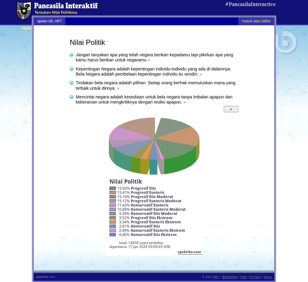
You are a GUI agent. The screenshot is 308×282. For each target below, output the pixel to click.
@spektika (229, 276)
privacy (255, 276)
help (244, 276)
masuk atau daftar (256, 21)
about (268, 276)
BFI (216, 276)
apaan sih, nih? (49, 21)
